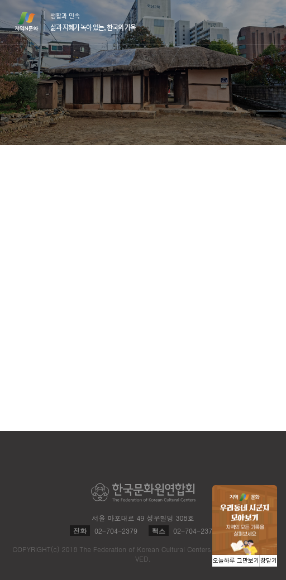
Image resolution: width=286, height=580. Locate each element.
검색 (243, 22)
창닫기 (268, 560)
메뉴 (264, 21)
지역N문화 (32, 21)
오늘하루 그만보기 (236, 560)
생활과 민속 (93, 21)
